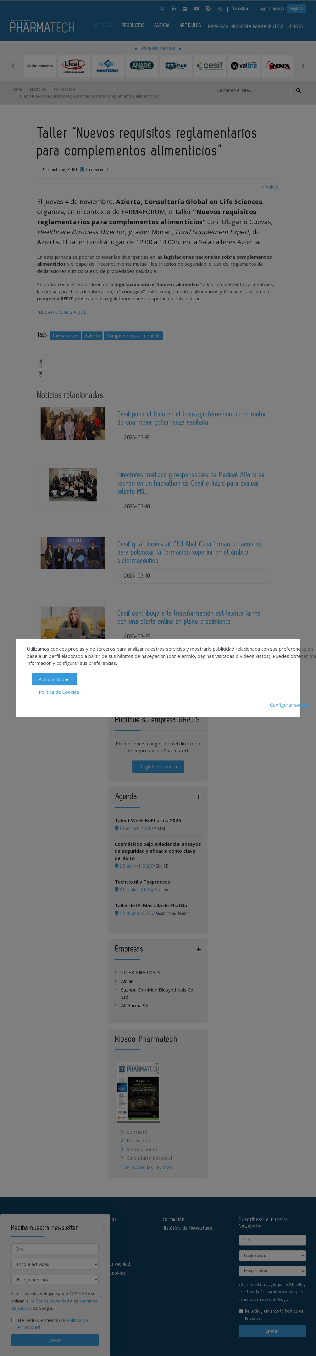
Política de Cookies (59, 692)
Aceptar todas (54, 679)
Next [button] (303, 66)
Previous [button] (13, 66)
